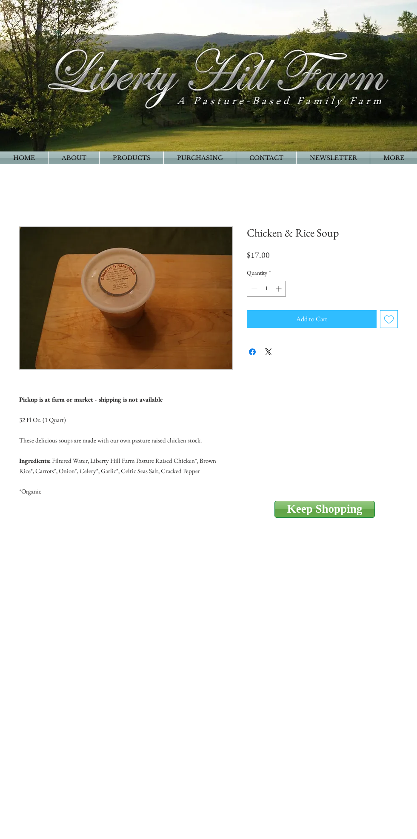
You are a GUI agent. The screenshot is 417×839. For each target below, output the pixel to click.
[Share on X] (268, 352)
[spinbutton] (266, 288)
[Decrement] (253, 288)
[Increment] (279, 288)
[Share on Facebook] (252, 352)
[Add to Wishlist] (389, 319)
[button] (393, 157)
